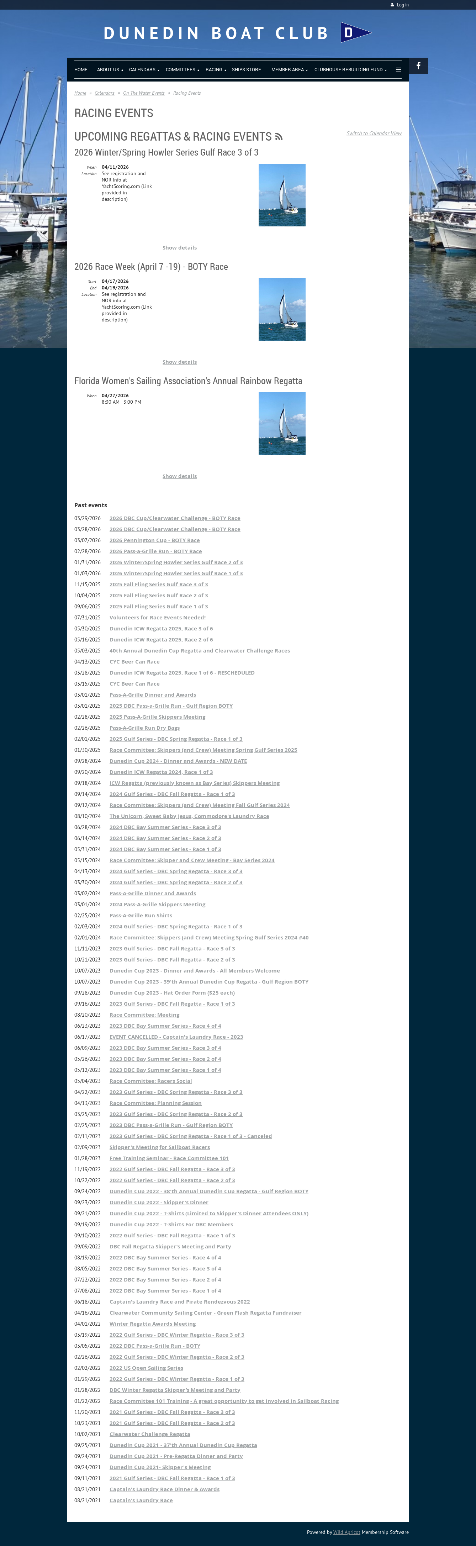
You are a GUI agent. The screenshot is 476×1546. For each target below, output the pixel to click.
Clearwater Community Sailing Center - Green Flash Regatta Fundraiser (206, 1312)
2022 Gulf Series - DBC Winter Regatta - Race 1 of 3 (177, 1379)
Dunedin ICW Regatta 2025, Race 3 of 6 (161, 628)
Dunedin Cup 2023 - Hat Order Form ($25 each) (172, 992)
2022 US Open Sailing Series (146, 1368)
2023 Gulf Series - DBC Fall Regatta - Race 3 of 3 (172, 948)
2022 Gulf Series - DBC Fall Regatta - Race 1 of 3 (172, 1235)
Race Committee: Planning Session (156, 1103)
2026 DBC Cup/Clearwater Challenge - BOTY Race (175, 518)
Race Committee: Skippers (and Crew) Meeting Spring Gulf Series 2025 (203, 750)
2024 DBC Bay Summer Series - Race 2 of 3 (165, 838)
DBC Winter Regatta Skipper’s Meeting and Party (175, 1390)
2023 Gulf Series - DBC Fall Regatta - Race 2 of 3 (172, 959)
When (91, 167)
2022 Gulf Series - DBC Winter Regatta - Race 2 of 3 (177, 1357)
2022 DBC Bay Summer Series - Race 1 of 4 (165, 1290)
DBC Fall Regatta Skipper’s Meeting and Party (170, 1246)
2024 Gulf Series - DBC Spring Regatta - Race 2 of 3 (176, 882)
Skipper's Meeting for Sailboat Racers (160, 1147)
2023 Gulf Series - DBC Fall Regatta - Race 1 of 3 (172, 1003)
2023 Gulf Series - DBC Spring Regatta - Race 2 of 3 (176, 1114)
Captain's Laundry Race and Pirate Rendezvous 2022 (180, 1301)
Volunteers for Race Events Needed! (158, 617)
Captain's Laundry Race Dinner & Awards (165, 1489)
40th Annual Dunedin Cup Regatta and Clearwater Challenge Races (200, 650)
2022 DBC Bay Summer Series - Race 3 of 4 (165, 1268)
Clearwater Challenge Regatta (150, 1434)
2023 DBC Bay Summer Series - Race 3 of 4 (165, 1048)
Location (88, 173)
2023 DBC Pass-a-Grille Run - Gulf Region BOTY (171, 1125)
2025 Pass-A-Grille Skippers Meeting (157, 716)
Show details (180, 247)
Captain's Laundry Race (141, 1500)
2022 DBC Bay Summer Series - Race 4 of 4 (165, 1257)
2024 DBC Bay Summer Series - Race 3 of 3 (165, 827)
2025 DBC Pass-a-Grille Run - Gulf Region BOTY (171, 705)
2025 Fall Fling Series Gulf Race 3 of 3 (159, 584)
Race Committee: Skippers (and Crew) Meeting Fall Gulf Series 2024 (200, 805)
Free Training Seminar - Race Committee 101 (169, 1158)
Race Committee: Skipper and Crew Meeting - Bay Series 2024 (192, 860)
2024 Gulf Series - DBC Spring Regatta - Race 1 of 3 (176, 926)
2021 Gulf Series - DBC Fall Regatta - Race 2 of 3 (172, 1423)
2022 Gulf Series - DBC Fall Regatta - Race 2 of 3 (172, 1180)
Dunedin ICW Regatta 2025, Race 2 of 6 (161, 639)
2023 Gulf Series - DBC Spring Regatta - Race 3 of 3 (176, 1092)
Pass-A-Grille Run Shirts (141, 915)
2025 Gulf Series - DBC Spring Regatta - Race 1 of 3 (176, 739)
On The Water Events (144, 93)
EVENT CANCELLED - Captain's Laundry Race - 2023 (176, 1037)
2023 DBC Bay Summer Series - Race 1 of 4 (165, 1070)
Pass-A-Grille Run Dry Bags (145, 728)
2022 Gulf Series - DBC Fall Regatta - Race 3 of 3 (172, 1169)
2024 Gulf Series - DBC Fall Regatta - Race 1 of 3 (172, 794)
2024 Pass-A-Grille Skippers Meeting (157, 904)
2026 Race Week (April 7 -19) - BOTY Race (151, 266)
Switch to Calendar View (374, 133)
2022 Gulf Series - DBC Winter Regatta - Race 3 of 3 (177, 1334)
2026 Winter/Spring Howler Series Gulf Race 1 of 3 (176, 573)
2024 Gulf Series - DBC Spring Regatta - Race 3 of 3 (176, 871)
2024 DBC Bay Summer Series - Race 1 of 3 (165, 849)
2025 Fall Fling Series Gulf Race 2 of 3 (159, 595)
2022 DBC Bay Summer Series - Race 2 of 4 (165, 1279)
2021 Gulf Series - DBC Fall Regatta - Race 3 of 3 (172, 1412)
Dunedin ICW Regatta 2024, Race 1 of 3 (161, 772)
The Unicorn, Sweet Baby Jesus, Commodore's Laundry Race (189, 816)
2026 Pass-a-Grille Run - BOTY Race (156, 551)
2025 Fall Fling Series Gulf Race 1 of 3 (159, 606)
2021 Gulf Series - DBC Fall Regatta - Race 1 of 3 (172, 1478)
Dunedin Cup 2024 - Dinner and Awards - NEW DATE (178, 761)
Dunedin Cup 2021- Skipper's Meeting (160, 1467)
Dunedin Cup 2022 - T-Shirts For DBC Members (171, 1224)
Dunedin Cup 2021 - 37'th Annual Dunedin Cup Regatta (183, 1445)
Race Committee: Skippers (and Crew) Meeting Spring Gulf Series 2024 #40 (209, 937)
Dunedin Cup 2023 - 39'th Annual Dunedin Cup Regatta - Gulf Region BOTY (209, 981)
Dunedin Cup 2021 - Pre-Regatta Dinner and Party (176, 1456)
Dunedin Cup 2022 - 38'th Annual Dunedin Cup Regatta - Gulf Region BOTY (209, 1191)
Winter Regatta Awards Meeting (153, 1323)
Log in (403, 5)
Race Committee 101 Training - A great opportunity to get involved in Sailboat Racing (224, 1401)
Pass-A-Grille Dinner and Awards (153, 694)
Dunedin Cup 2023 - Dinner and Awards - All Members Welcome (195, 970)
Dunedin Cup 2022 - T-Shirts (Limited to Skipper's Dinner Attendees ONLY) (209, 1213)
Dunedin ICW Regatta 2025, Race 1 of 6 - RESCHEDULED (182, 672)
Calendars (105, 93)
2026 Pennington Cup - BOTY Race (155, 540)
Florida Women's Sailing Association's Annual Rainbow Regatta (188, 380)
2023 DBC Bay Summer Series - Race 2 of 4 (165, 1059)
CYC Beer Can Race (135, 661)
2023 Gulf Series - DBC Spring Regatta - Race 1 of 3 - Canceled (191, 1136)
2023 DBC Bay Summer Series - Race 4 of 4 (165, 1025)
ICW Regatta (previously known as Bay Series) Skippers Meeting (195, 783)
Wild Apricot (346, 1532)
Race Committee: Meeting (144, 1014)
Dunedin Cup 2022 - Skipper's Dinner (159, 1202)
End (93, 287)
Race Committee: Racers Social (151, 1081)
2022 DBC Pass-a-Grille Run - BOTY (155, 1346)
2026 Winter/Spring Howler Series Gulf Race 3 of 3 (166, 152)
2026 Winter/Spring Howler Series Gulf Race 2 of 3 (176, 562)
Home (80, 93)
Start (92, 281)
